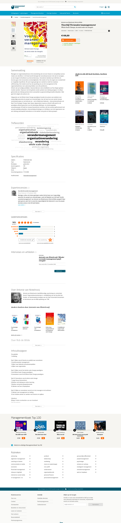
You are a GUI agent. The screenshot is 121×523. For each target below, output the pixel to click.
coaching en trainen (20, 461)
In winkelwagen (68, 40)
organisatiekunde (53, 472)
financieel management (20, 469)
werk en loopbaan (86, 472)
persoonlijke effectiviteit (86, 456)
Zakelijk (39, 495)
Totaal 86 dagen (40, 62)
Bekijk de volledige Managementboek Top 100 (28, 445)
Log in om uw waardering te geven (45, 243)
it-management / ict (20, 477)
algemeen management (20, 459)
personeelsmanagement (53, 477)
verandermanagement (86, 469)
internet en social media (20, 475)
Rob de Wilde (78, 22)
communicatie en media (20, 464)
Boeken (16, 17)
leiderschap (53, 459)
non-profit (53, 467)
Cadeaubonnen (41, 504)
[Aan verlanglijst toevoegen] (78, 40)
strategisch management (86, 467)
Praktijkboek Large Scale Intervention (61, 329)
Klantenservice (16, 495)
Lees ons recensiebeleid (24, 243)
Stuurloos (102, 126)
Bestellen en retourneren (18, 508)
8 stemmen (29, 62)
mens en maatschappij (53, 464)
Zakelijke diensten (42, 498)
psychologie (86, 461)
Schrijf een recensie (25, 240)
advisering (20, 456)
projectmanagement (86, 459)
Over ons (13, 498)
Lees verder (21, 205)
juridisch (53, 456)
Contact (13, 501)
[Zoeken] (54, 7)
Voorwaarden (15, 504)
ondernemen (53, 469)
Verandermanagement (25, 17)
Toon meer (37, 211)
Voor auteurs (14, 514)
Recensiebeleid (15, 517)
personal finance (53, 475)
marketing (53, 461)
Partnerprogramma (16, 520)
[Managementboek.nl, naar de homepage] (18, 8)
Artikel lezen (59, 271)
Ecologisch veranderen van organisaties (79, 99)
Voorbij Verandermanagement (40, 17)
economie (20, 467)
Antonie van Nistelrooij (67, 22)
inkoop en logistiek (20, 472)
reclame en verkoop (86, 464)
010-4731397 (106, 13)
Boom (25, 168)
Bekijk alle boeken (16, 335)
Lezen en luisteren (16, 511)
